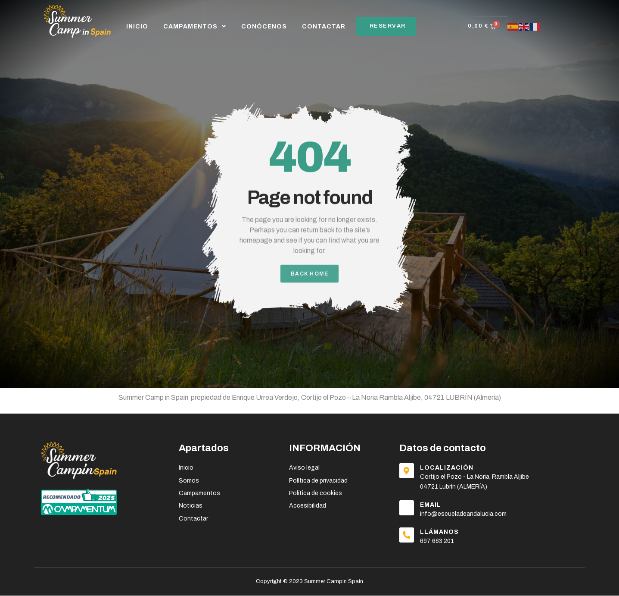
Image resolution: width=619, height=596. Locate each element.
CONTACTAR (323, 26)
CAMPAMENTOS (194, 26)
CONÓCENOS (264, 26)
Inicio (137, 26)
